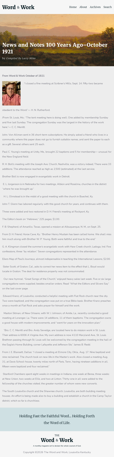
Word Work (18, 7)
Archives (95, 7)
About (83, 7)
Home (73, 7)
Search (107, 7)
